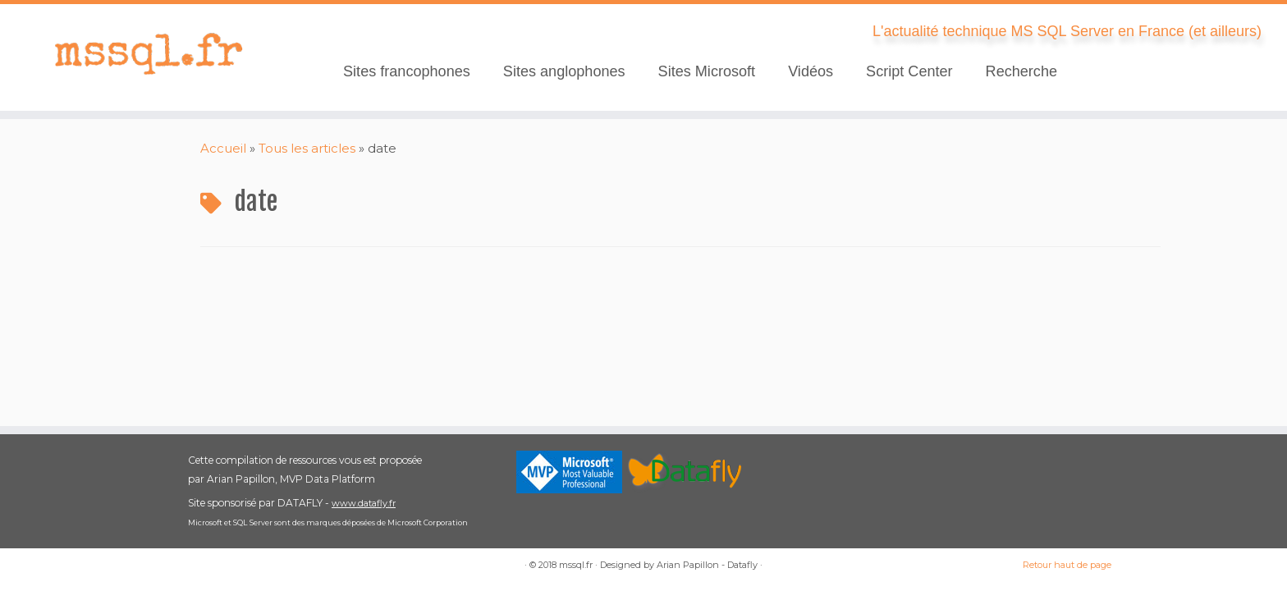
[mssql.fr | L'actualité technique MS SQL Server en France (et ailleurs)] (148, 53)
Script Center (909, 71)
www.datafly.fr (364, 503)
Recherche (1021, 71)
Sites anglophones (564, 71)
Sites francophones (406, 71)
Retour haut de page (1067, 564)
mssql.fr (576, 564)
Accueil (223, 148)
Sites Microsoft (707, 71)
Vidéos (810, 71)
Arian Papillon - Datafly (707, 564)
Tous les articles (307, 148)
